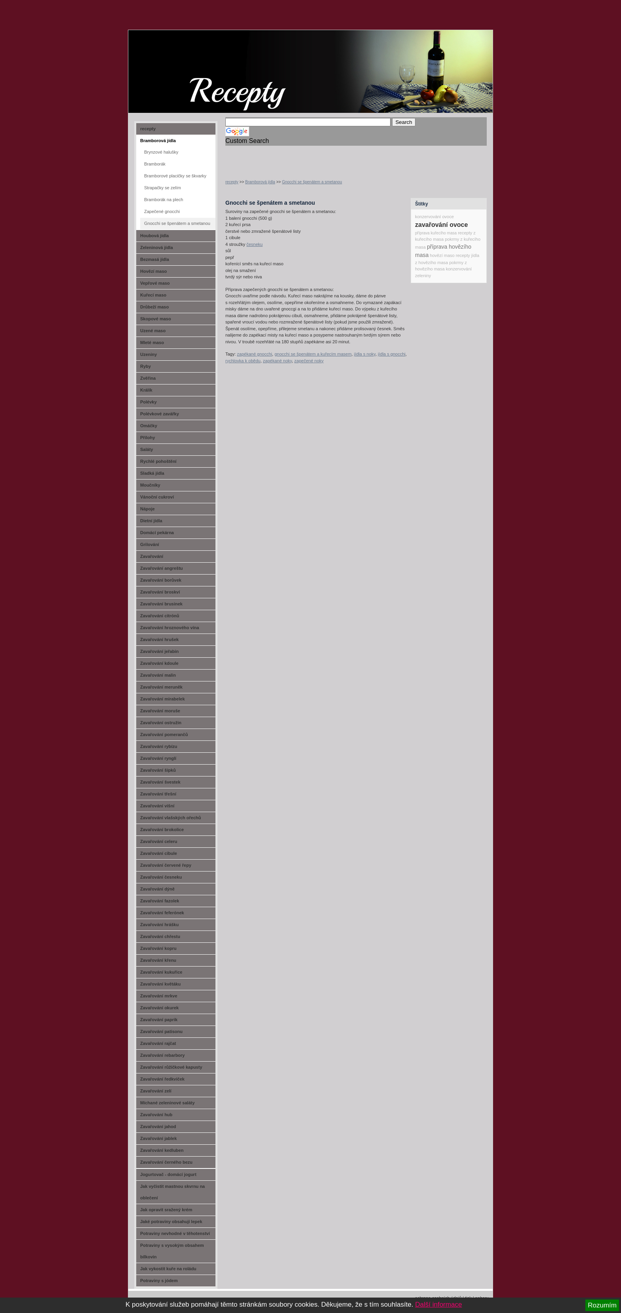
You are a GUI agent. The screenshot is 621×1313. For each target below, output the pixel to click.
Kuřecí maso (153, 295)
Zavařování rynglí (158, 758)
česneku (254, 244)
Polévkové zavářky (159, 413)
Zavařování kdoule (159, 663)
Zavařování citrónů (159, 615)
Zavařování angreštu (161, 568)
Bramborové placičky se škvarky (175, 175)
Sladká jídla (152, 473)
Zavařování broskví (160, 592)
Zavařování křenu (158, 960)
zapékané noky (277, 360)
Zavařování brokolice (162, 829)
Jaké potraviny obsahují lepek (171, 1221)
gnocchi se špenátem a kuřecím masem (312, 354)
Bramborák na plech (163, 199)
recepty (231, 182)
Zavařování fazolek (159, 900)
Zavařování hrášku (159, 924)
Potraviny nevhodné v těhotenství (175, 1233)
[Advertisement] (318, 157)
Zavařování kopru (158, 948)
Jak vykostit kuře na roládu (168, 1268)
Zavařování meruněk (161, 687)
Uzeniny (148, 354)
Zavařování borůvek (160, 580)
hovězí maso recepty (450, 255)
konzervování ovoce (434, 216)
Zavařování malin (158, 675)
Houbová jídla (154, 235)
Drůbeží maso (154, 306)
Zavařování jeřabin (159, 651)
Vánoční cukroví (157, 497)
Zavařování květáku (160, 984)
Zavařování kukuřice (161, 972)
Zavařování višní (157, 805)
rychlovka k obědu (243, 360)
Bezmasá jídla (154, 259)
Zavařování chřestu (160, 936)
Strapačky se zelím (162, 187)
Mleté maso (152, 342)
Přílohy (147, 437)
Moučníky (150, 485)
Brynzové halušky (161, 152)
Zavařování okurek (159, 1007)
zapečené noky (309, 360)
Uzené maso (153, 330)
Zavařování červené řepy (165, 865)
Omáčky (148, 425)
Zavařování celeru (158, 841)
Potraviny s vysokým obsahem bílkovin (172, 1251)
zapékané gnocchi (254, 354)
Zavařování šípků (158, 770)
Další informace (438, 1304)
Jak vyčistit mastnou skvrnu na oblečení (172, 1192)
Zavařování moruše (160, 710)
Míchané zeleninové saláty (167, 1102)
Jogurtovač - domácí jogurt (168, 1174)
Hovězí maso (153, 271)
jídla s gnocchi (392, 354)
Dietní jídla (151, 520)
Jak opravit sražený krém (166, 1209)
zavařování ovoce (441, 224)
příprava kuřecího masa (436, 233)
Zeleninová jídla (156, 247)
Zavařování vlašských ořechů (170, 817)
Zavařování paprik (158, 1019)
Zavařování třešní (158, 794)
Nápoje (147, 508)
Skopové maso (155, 318)
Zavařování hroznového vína (169, 627)
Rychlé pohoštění (158, 461)
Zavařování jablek (158, 1138)
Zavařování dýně (157, 889)
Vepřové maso (155, 283)
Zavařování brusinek (161, 603)
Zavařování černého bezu (166, 1162)
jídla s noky (364, 354)
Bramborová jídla (260, 182)
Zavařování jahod (158, 1126)
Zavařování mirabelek (162, 698)
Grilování (149, 544)
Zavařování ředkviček (162, 1079)
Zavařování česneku (161, 877)
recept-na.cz (173, 59)
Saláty (146, 449)
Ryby (145, 366)
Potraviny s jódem (159, 1280)
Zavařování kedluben (161, 1150)
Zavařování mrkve (158, 995)
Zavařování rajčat (158, 1043)
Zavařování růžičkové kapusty (171, 1067)
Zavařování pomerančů (164, 734)
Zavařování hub (156, 1114)
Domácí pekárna (157, 532)
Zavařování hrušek (159, 639)
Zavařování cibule (158, 853)
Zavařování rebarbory (162, 1055)
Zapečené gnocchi (162, 211)
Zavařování (151, 556)
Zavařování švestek (160, 782)
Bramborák (155, 164)
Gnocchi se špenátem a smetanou (312, 182)
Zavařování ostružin (160, 722)
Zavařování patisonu (161, 1031)
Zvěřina (148, 378)
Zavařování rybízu (158, 746)
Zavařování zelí (155, 1090)
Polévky (148, 402)
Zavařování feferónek (162, 912)
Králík (146, 390)
